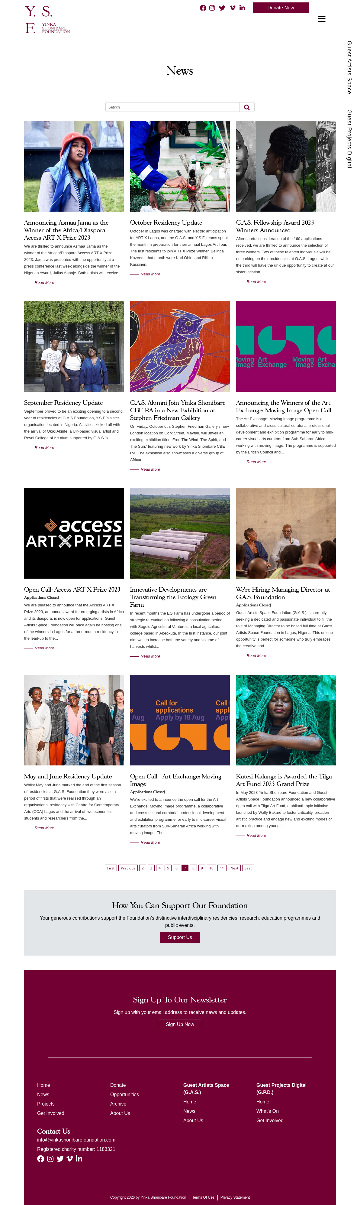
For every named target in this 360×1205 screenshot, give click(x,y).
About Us (120, 1113)
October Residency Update (166, 222)
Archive (118, 1103)
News (43, 1094)
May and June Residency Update (68, 776)
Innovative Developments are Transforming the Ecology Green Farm (173, 597)
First (110, 868)
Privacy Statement (235, 1197)
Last (248, 868)
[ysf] (46, 19)
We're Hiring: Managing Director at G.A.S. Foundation (283, 593)
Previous (128, 868)
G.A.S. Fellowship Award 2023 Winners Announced (275, 226)
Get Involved (50, 1113)
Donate (118, 1085)
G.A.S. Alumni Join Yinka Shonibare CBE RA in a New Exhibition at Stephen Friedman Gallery (177, 410)
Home (43, 1085)
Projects (46, 1103)
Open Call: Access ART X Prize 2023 (72, 589)
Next (234, 868)
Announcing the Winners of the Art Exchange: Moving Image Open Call (283, 406)
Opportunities (124, 1094)
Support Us (180, 937)
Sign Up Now (180, 1024)
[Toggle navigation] (321, 19)
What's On (267, 1111)
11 (222, 868)
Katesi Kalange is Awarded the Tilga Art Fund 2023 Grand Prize (284, 780)
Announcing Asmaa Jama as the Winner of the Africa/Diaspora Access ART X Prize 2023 (66, 230)
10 (211, 868)
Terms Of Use (203, 1197)
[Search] (169, 107)
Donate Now (280, 7)
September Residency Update (63, 402)
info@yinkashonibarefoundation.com (76, 1139)
